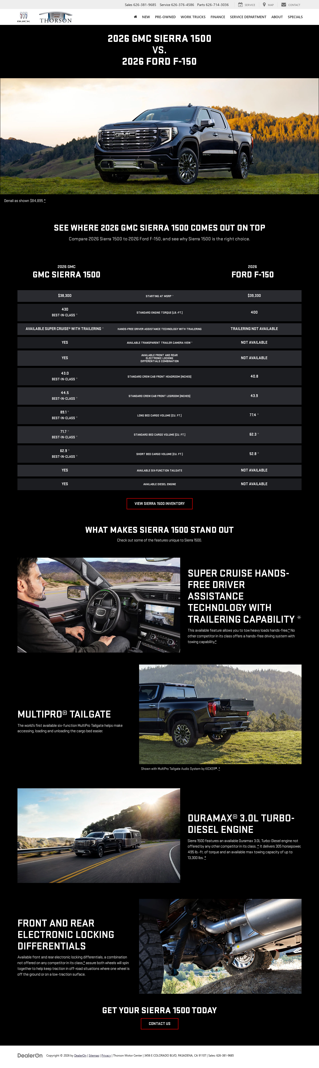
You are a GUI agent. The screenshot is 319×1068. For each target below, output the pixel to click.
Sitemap (94, 1055)
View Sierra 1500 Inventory (160, 503)
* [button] (45, 201)
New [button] (146, 16)
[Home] (135, 17)
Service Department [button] (248, 16)
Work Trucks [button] (193, 16)
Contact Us (159, 1023)
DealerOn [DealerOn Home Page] (80, 1055)
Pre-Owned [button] (165, 16)
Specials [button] (295, 16)
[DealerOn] (30, 1055)
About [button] (277, 16)
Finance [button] (218, 16)
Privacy (106, 1055)
